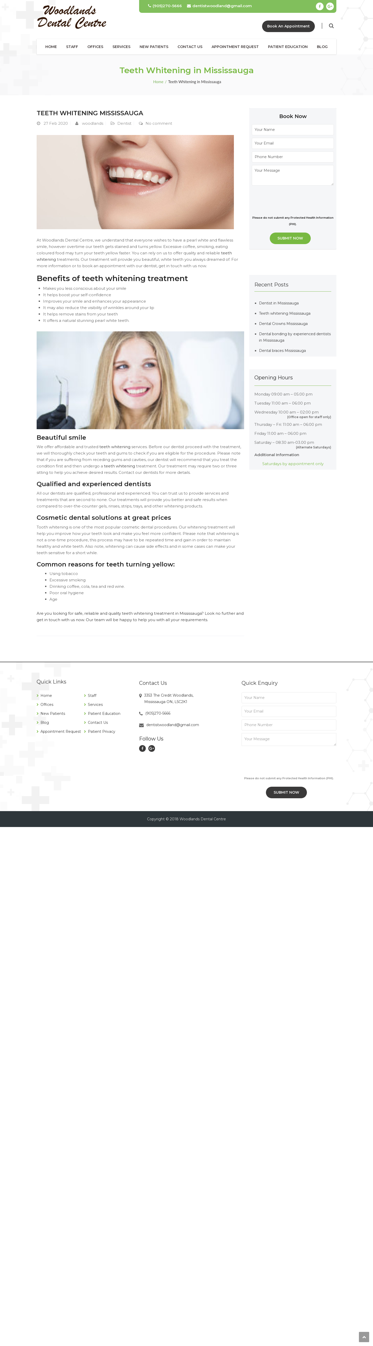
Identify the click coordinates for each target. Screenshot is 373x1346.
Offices (95, 46)
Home (51, 46)
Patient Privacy (101, 731)
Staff (72, 46)
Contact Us (190, 46)
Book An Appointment (288, 26)
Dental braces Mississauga (282, 350)
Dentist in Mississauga (279, 303)
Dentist (124, 123)
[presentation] (291, 199)
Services (121, 46)
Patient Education (288, 46)
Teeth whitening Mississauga (90, 113)
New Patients (154, 46)
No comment (159, 123)
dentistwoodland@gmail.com (219, 5)
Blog (322, 46)
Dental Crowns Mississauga (283, 323)
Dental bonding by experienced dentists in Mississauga (295, 337)
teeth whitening (114, 446)
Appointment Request (235, 46)
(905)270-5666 (165, 5)
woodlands (92, 123)
